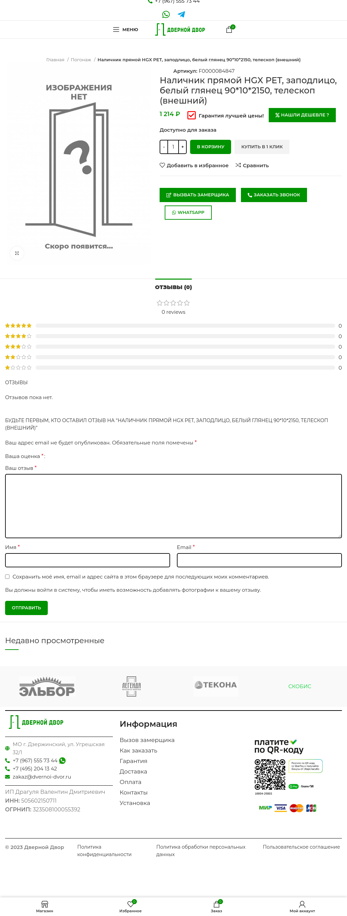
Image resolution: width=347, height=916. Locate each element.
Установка (135, 803)
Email (186, 547)
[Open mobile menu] (125, 29)
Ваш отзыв (21, 468)
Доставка (133, 771)
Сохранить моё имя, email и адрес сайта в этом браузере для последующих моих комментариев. (141, 576)
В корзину (210, 146)
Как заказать (138, 750)
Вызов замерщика (147, 740)
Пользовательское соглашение (301, 847)
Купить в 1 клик (262, 146)
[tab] (173, 286)
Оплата (131, 782)
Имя (12, 547)
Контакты (134, 792)
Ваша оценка (24, 456)
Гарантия (133, 761)
